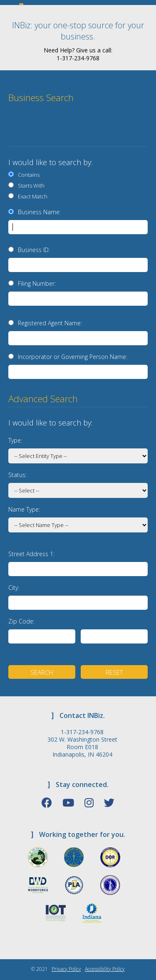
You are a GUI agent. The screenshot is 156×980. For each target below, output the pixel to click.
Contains (27, 174)
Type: (15, 440)
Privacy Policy (66, 969)
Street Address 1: (31, 554)
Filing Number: (37, 283)
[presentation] (92, 128)
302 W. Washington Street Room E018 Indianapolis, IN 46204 (82, 747)
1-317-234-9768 (82, 732)
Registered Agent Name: (50, 323)
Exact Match (31, 196)
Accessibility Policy (105, 969)
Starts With (30, 185)
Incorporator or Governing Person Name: (72, 357)
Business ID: (34, 250)
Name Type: (24, 509)
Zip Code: (21, 621)
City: (13, 587)
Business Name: (39, 212)
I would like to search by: (50, 162)
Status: (17, 475)
